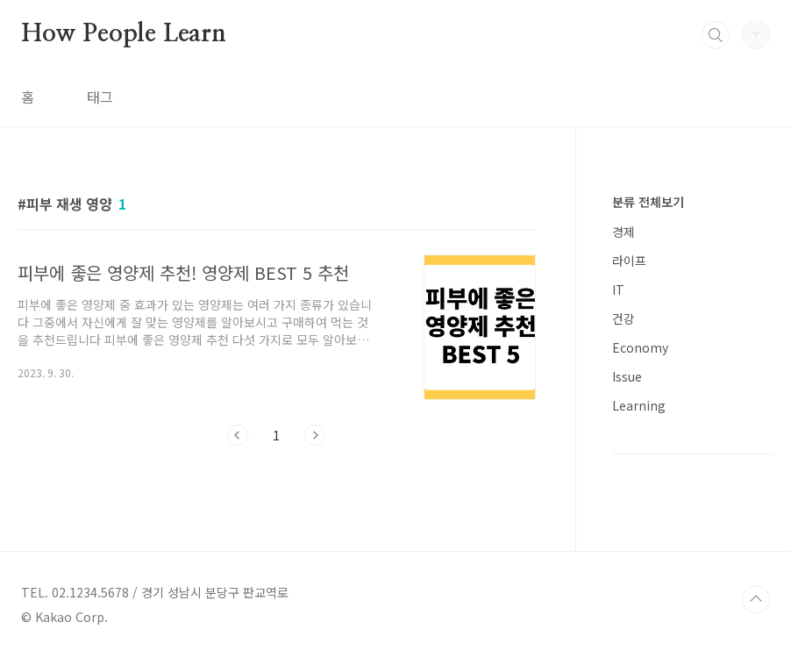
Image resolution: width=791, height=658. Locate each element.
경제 (623, 231)
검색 (715, 35)
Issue (627, 376)
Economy (640, 347)
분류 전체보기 (648, 202)
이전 (237, 435)
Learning (639, 405)
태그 (100, 96)
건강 (623, 318)
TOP (756, 599)
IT (618, 289)
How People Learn (123, 34)
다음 (314, 435)
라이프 (629, 260)
